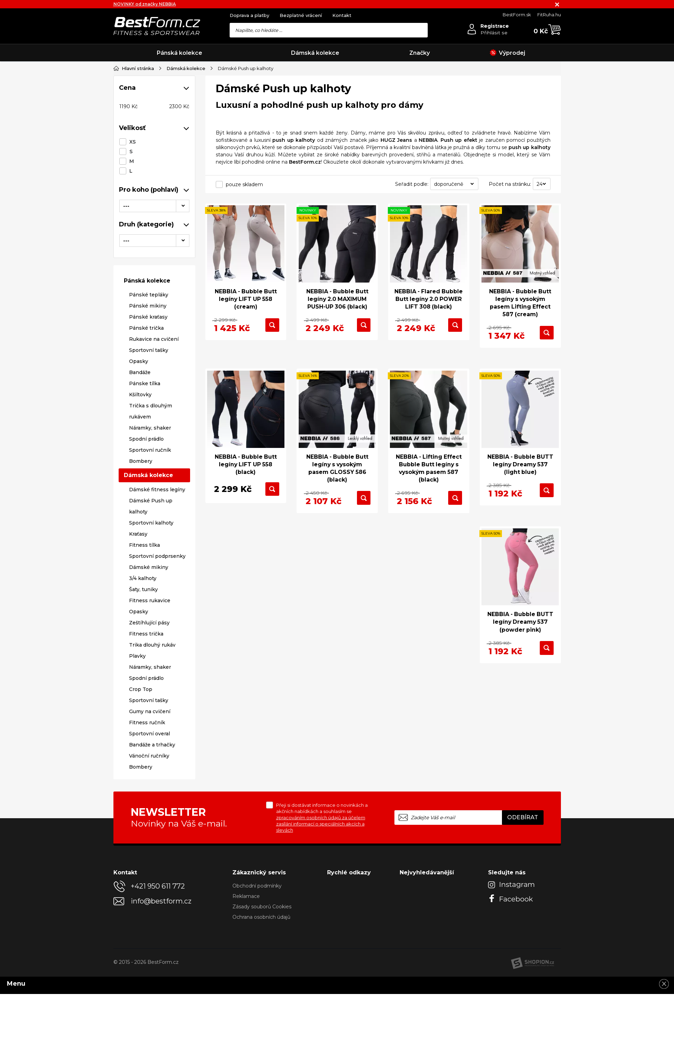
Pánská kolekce (179, 53)
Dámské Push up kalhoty (150, 505)
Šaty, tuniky (143, 589)
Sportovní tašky (148, 350)
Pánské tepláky (148, 295)
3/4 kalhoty (142, 578)
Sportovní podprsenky (157, 556)
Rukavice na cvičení (154, 339)
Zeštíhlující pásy (149, 622)
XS (132, 142)
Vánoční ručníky (149, 755)
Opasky (138, 361)
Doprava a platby (249, 15)
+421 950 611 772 (158, 886)
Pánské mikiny (148, 306)
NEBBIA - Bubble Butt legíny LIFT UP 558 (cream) (246, 299)
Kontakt (341, 15)
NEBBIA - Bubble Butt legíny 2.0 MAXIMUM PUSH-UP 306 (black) (337, 299)
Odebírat (522, 817)
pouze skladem (244, 184)
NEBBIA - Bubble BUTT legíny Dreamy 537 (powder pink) (520, 623)
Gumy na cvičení (149, 711)
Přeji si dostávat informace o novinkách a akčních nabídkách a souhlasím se (322, 817)
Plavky (137, 655)
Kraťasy (138, 533)
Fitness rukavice (149, 600)
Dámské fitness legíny (157, 489)
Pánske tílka (144, 383)
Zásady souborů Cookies (261, 906)
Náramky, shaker (150, 428)
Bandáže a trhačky (152, 744)
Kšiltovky (140, 394)
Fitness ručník (147, 722)
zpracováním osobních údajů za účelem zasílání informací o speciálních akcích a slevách (320, 823)
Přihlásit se (494, 32)
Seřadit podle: (411, 184)
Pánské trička (146, 328)
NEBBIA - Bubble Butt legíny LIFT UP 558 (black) (246, 464)
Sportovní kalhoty (151, 522)
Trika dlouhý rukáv (152, 644)
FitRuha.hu (549, 14)
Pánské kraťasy (148, 317)
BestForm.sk (517, 14)
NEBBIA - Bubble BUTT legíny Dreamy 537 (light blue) (520, 464)
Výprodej (507, 52)
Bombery (140, 461)
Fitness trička (146, 633)
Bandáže (140, 372)
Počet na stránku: (510, 184)
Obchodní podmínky (257, 885)
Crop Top (140, 689)
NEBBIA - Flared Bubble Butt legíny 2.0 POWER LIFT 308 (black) (428, 303)
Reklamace (246, 896)
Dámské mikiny (148, 567)
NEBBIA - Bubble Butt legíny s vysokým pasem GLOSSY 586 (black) (337, 468)
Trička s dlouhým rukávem (150, 411)
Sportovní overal (149, 733)
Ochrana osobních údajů (261, 917)
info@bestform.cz (161, 901)
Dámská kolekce (315, 53)
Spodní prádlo (146, 439)
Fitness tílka (144, 545)
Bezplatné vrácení (301, 15)
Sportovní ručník (150, 450)
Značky (419, 53)
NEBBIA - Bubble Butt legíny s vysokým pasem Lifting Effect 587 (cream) (520, 303)
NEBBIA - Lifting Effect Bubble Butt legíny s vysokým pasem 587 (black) (428, 468)
